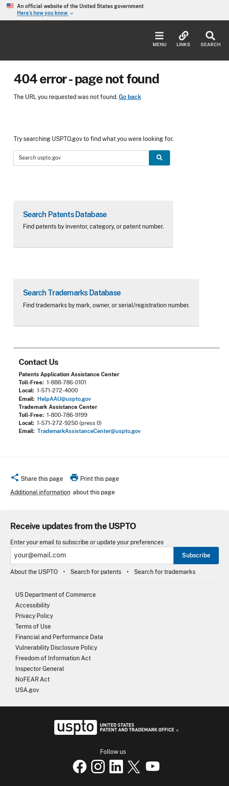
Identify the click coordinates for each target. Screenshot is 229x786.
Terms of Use (33, 626)
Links (183, 39)
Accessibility (32, 605)
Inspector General (39, 668)
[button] (36, 480)
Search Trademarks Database (71, 292)
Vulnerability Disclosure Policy (56, 647)
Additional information (40, 492)
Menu (160, 39)
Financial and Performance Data (59, 637)
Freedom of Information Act (53, 658)
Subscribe (196, 555)
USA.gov (27, 690)
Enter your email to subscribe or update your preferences (87, 542)
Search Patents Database (64, 214)
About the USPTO (34, 571)
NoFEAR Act (32, 679)
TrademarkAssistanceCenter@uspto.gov (89, 431)
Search (211, 39)
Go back (130, 97)
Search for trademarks (164, 571)
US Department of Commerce (55, 594)
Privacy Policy (34, 615)
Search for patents (95, 571)
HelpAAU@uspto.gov (64, 399)
